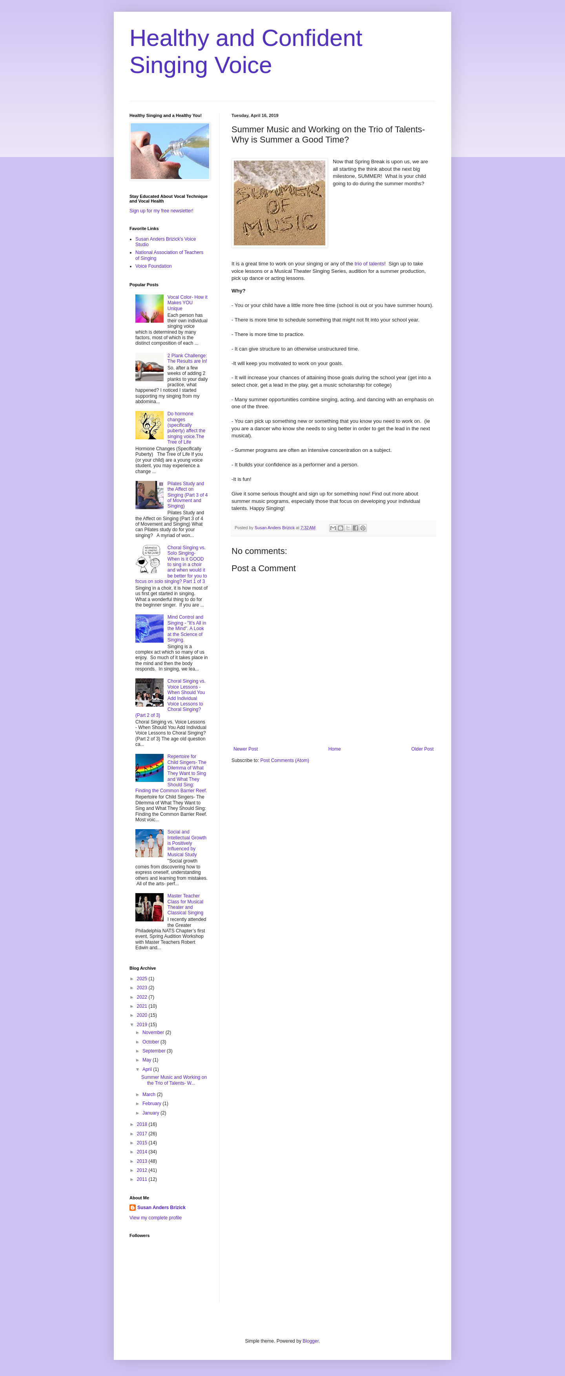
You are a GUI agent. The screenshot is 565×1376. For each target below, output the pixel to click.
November (154, 1032)
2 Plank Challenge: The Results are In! (187, 358)
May (147, 1060)
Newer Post (245, 749)
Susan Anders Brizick (161, 1207)
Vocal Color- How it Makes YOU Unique (188, 302)
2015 (143, 1143)
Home (334, 749)
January (151, 1113)
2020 (143, 1015)
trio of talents (370, 264)
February (152, 1103)
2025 (143, 978)
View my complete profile (155, 1218)
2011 (143, 1179)
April (147, 1069)
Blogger (311, 1341)
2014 (143, 1152)
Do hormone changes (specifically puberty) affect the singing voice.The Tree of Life (187, 428)
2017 (143, 1134)
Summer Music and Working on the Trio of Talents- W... (174, 1079)
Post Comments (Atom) (284, 760)
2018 (143, 1124)
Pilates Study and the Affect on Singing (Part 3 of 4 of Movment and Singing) (188, 495)
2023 (143, 987)
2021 (143, 1006)
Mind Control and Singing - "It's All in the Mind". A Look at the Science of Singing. (187, 628)
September (154, 1051)
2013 (143, 1161)
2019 (143, 1024)
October (151, 1042)
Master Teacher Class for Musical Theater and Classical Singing (185, 904)
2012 (143, 1170)
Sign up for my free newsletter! (161, 211)
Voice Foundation (153, 266)
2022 (143, 997)
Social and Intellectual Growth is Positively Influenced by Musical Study (187, 843)
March (149, 1094)
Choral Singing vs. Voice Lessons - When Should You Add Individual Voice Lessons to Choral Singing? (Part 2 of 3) (170, 698)
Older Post (422, 749)
